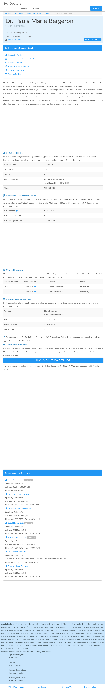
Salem (46, 13)
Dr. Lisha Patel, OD (19, 480)
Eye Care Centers (16, 680)
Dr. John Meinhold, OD (16, 551)
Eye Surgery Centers (17, 677)
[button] (24, 8)
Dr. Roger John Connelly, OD (18, 508)
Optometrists (14, 662)
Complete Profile (13, 55)
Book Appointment (14, 70)
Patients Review (13, 74)
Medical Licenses (13, 62)
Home (8, 13)
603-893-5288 (14, 40)
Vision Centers (15, 665)
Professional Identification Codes (20, 59)
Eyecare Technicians (17, 670)
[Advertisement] (53, 128)
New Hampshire (34, 13)
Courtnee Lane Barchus (16, 566)
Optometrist (19, 13)
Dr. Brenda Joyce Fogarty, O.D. (19, 494)
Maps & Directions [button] (92, 39)
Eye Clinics (13, 657)
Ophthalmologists (16, 654)
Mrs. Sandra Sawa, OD (20, 537)
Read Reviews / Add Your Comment (53, 360)
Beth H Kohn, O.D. (19, 523)
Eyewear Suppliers (16, 673)
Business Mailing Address (17, 66)
